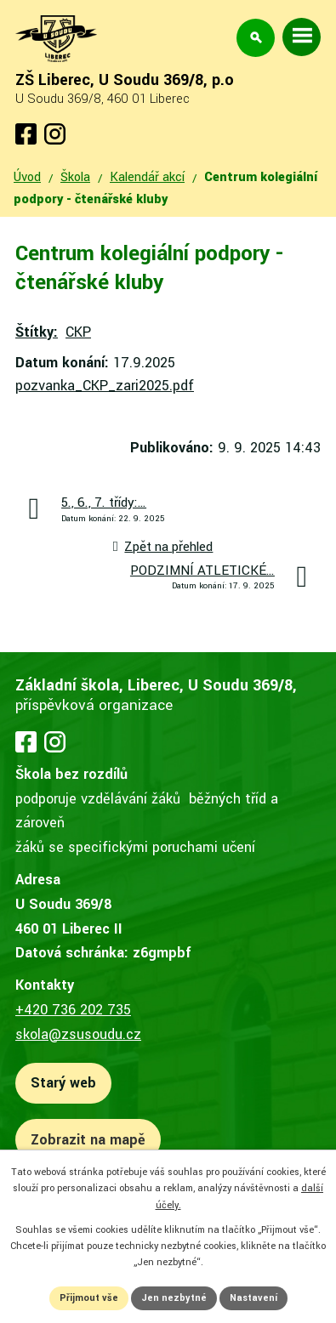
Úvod (27, 177)
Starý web (63, 1083)
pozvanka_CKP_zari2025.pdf (104, 385)
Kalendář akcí (147, 177)
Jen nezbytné (174, 1298)
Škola (75, 177)
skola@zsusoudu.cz (78, 1034)
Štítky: (36, 332)
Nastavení (253, 1298)
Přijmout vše (89, 1298)
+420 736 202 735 (73, 1009)
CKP (78, 332)
